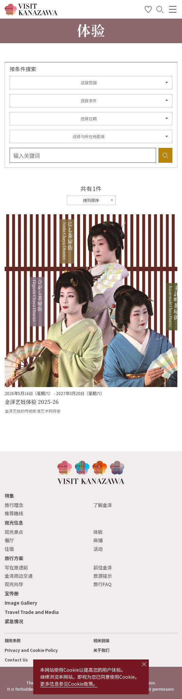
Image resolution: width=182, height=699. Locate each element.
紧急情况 (14, 621)
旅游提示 (102, 575)
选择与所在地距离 (89, 137)
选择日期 (89, 119)
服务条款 (13, 641)
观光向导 (14, 584)
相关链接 (101, 641)
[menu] (172, 9)
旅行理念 (14, 505)
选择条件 (89, 101)
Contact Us (16, 660)
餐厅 (9, 540)
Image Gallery (21, 602)
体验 (98, 532)
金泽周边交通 (19, 575)
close (144, 664)
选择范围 (89, 83)
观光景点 (14, 532)
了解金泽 (102, 505)
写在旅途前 (16, 567)
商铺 (98, 540)
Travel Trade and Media (32, 612)
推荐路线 (14, 513)
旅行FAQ (102, 584)
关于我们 (101, 650)
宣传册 (12, 593)
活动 (98, 549)
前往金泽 (102, 567)
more (10, 217)
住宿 (9, 549)
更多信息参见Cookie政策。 (69, 683)
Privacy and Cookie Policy (31, 650)
